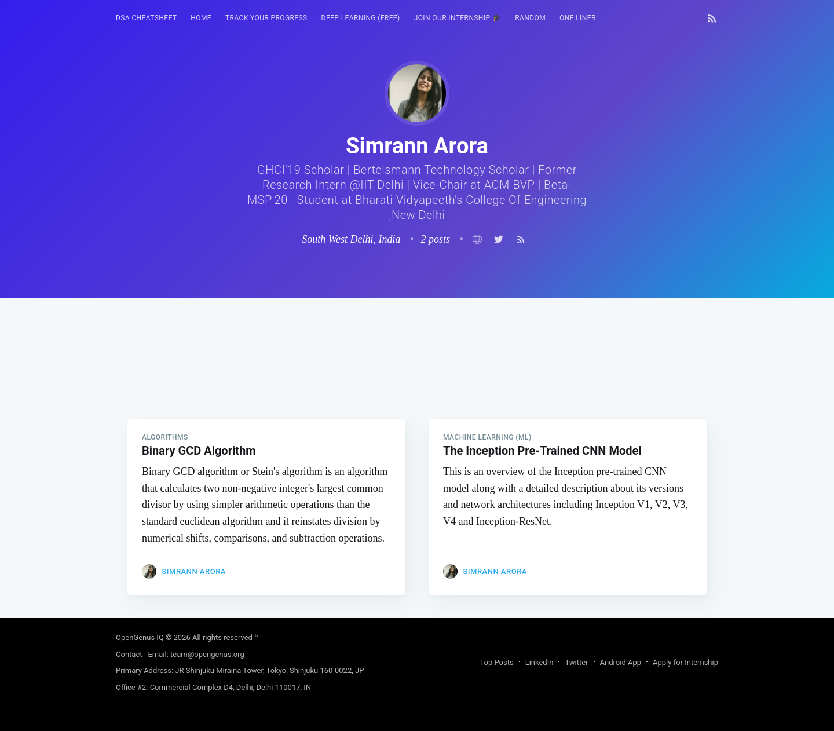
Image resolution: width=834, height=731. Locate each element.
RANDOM (530, 18)
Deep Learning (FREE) (360, 18)
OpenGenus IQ (140, 637)
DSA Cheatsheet (146, 18)
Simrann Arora (193, 571)
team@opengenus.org (207, 654)
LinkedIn (539, 662)
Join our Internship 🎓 (458, 18)
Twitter (576, 662)
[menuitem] (146, 18)
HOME (201, 18)
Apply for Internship (685, 662)
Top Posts (496, 662)
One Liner (577, 18)
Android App (620, 662)
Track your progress (266, 18)
